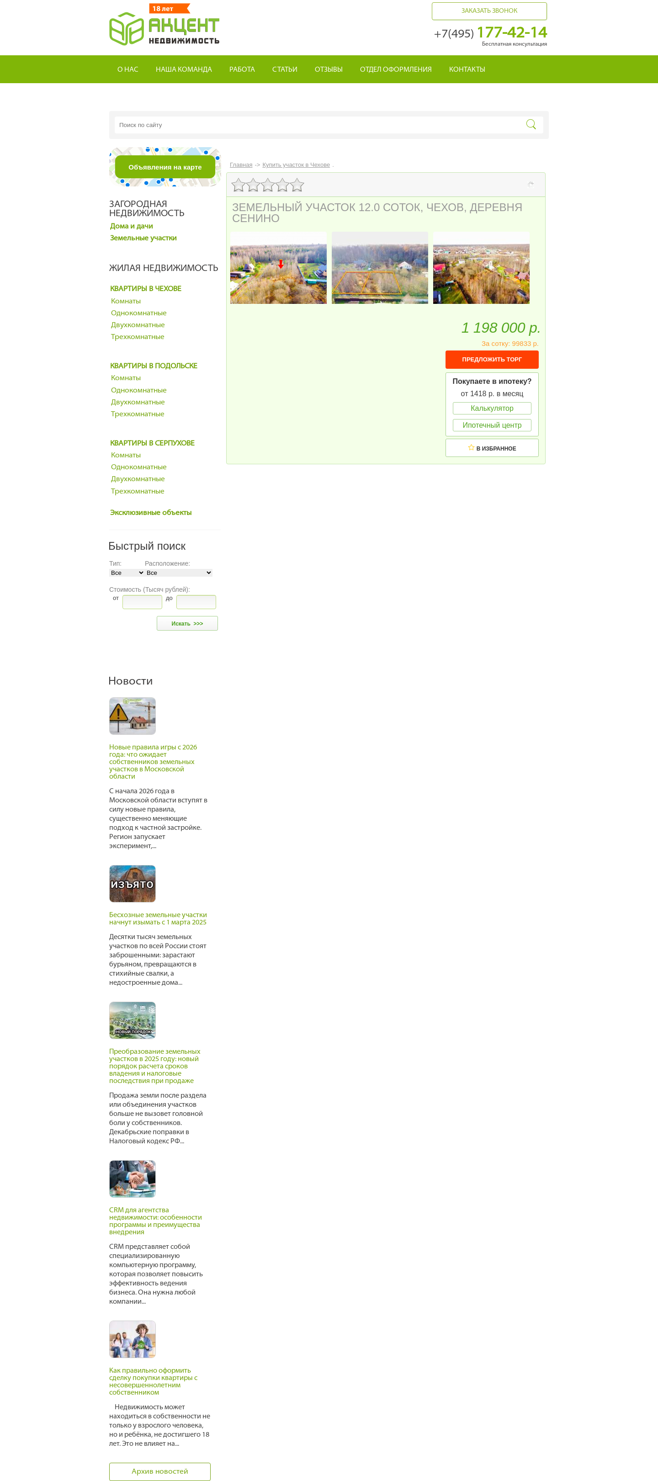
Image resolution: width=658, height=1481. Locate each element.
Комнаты (126, 301)
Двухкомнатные (138, 325)
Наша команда (184, 70)
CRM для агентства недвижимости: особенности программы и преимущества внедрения (155, 1221)
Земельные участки (143, 238)
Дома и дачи (131, 226)
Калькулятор (492, 408)
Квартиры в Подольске (153, 366)
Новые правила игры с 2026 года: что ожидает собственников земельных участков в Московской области (153, 762)
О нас (127, 70)
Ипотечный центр (491, 425)
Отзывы (329, 70)
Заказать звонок (489, 11)
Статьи (284, 70)
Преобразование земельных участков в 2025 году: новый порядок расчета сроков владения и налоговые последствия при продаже (155, 1067)
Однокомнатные (139, 313)
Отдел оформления (396, 70)
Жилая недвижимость (163, 268)
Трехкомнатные (137, 337)
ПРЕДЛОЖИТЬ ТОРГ (492, 359)
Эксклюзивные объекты (150, 513)
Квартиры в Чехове (145, 289)
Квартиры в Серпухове (152, 443)
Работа (242, 70)
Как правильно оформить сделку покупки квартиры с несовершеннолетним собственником (153, 1382)
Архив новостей (160, 1472)
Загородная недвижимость (147, 209)
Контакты (467, 70)
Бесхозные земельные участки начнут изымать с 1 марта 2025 (158, 919)
